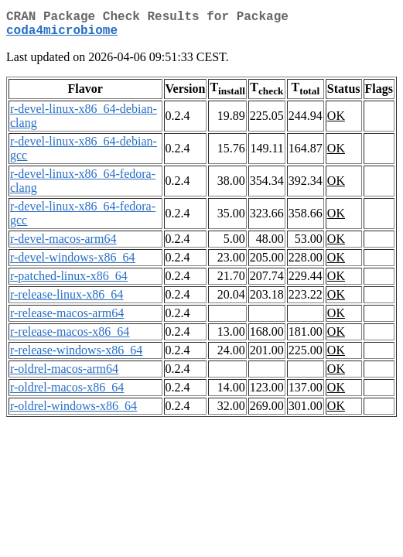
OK (336, 121)
